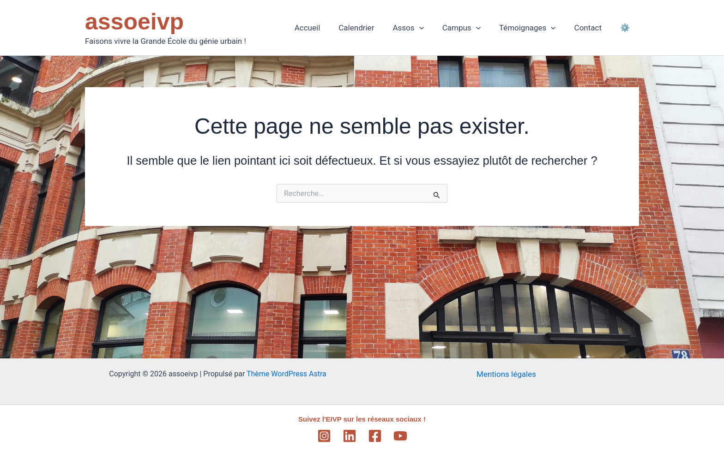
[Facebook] (375, 436)
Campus (471, 27)
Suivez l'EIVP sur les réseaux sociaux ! (362, 419)
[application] (431, 27)
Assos (420, 27)
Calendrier (371, 27)
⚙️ (626, 27)
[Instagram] (324, 436)
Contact (592, 27)
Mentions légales (506, 374)
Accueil (325, 27)
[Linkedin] (349, 436)
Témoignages (534, 27)
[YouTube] (400, 436)
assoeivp (134, 22)
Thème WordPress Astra (286, 373)
